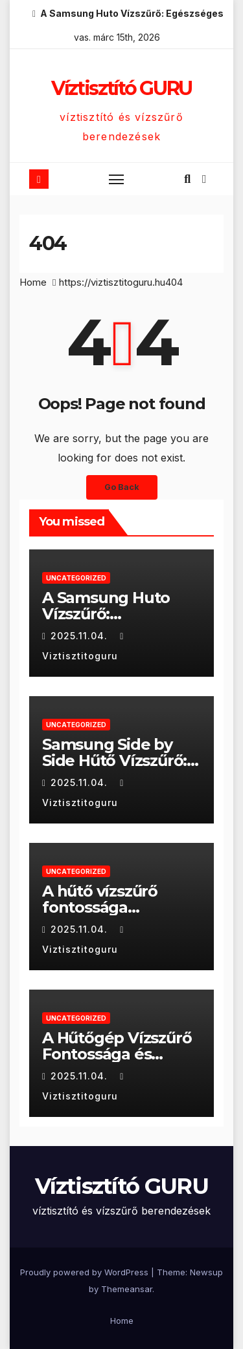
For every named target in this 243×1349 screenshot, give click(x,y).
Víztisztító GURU (121, 88)
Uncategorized (76, 578)
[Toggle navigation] (116, 179)
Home (33, 282)
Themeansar (126, 1289)
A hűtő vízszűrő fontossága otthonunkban (99, 907)
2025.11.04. (81, 635)
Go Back (121, 487)
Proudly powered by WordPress (85, 1272)
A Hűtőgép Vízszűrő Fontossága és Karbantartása (116, 1053)
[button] (187, 179)
